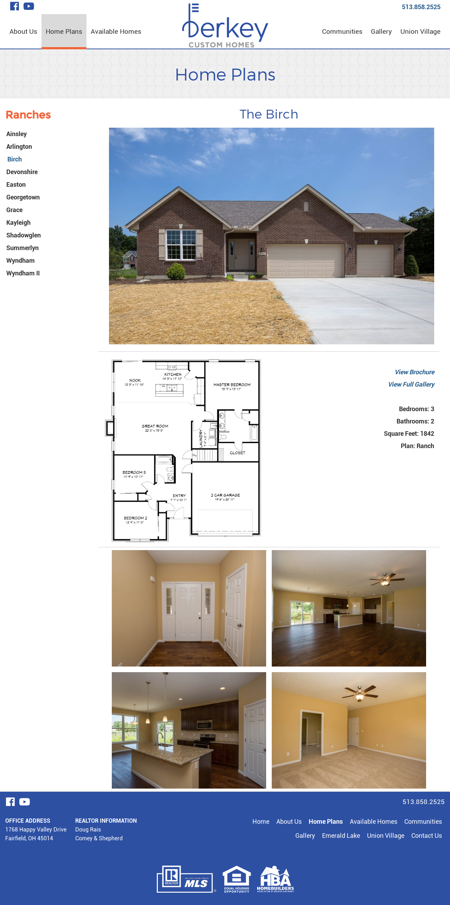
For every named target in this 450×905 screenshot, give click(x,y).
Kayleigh (18, 222)
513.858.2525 (421, 7)
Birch (14, 159)
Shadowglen (23, 235)
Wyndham (20, 260)
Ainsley (16, 134)
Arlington (19, 146)
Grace (14, 209)
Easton (16, 184)
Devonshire (22, 172)
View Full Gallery (411, 384)
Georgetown (23, 197)
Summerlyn (22, 247)
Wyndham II (23, 273)
